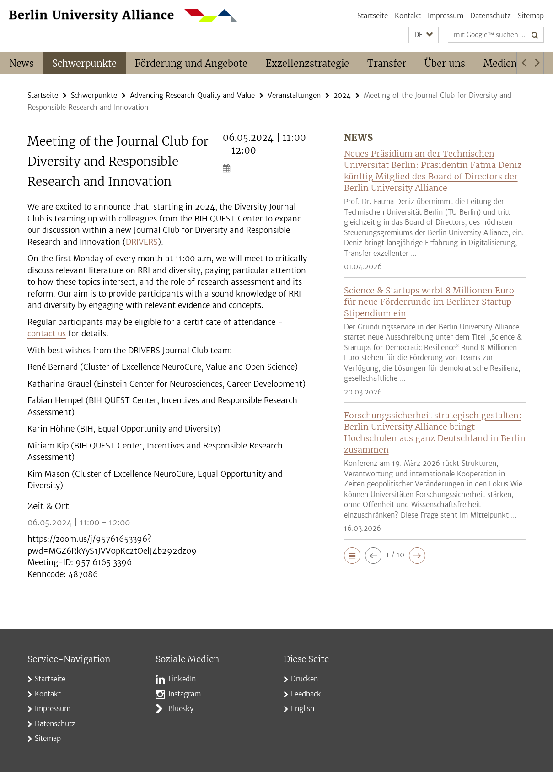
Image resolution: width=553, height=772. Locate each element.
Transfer (386, 63)
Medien (500, 63)
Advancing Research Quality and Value (192, 95)
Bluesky (180, 708)
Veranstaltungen (294, 95)
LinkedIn (182, 679)
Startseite (372, 15)
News (21, 63)
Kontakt (408, 15)
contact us (46, 334)
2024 (342, 95)
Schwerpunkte (84, 63)
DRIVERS (142, 242)
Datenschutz (490, 15)
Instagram (184, 694)
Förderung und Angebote (191, 63)
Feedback (306, 694)
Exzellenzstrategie (307, 63)
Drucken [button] (304, 679)
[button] (423, 35)
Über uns (444, 63)
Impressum (445, 15)
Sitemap (531, 15)
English (303, 708)
